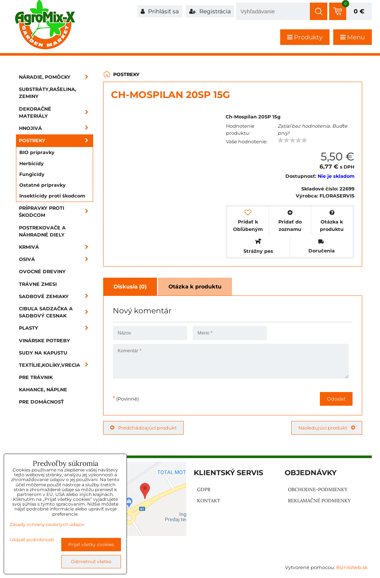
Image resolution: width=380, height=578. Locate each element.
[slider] (292, 140)
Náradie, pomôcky (56, 77)
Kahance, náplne (43, 389)
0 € (359, 11)
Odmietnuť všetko (91, 561)
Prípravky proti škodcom (56, 211)
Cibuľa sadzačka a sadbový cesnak (56, 312)
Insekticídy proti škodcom (52, 196)
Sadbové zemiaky (56, 296)
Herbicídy (31, 163)
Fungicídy (32, 174)
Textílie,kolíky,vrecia (56, 365)
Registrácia (210, 11)
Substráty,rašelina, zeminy (47, 92)
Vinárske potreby (44, 340)
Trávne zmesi (38, 284)
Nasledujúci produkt (326, 428)
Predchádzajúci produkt (143, 428)
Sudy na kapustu (43, 353)
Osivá (56, 259)
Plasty (56, 328)
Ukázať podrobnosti (32, 539)
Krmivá (56, 247)
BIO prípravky (37, 152)
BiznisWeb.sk (352, 567)
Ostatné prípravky (42, 185)
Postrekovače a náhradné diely (42, 231)
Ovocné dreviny (42, 271)
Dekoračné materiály (56, 112)
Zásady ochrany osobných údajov (47, 524)
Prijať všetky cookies (91, 544)
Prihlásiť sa (160, 11)
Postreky (56, 140)
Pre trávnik (36, 377)
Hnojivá (56, 128)
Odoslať (336, 399)
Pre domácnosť (41, 402)
